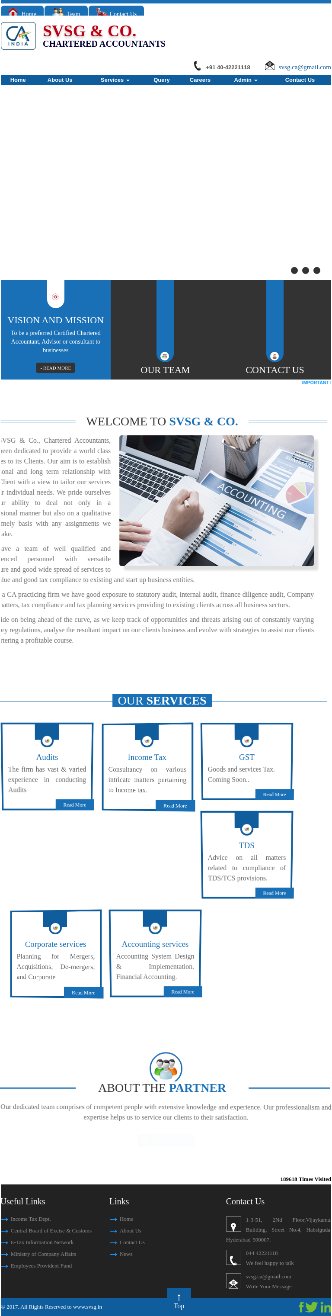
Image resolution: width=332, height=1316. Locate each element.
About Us (60, 80)
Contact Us (116, 14)
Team (66, 14)
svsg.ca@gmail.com (305, 67)
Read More (81, 796)
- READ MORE (57, 367)
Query (161, 80)
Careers (200, 80)
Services (115, 80)
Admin (246, 80)
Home (22, 14)
